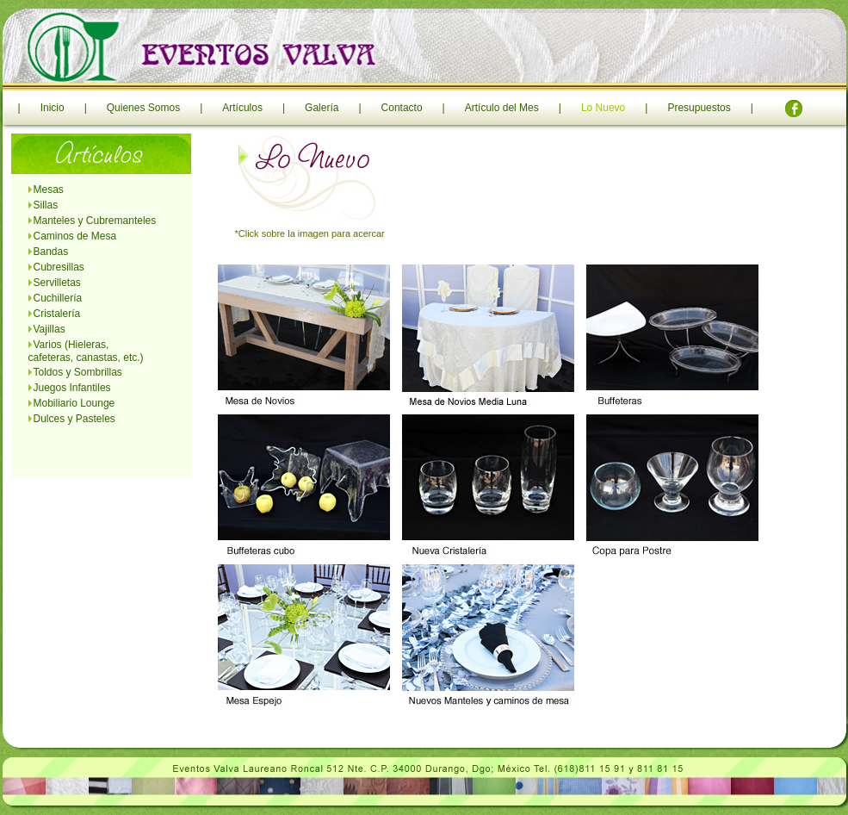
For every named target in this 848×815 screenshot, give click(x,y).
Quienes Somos (143, 108)
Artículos (242, 108)
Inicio (52, 108)
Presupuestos (698, 108)
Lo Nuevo (603, 108)
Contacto (402, 108)
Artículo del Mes (502, 108)
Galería (321, 108)
